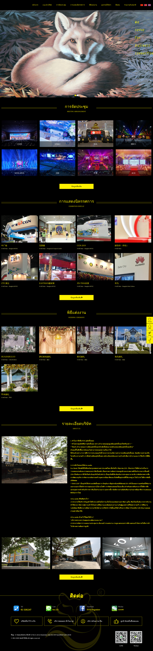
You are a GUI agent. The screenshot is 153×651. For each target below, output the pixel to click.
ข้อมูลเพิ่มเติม (76, 186)
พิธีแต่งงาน (93, 5)
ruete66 (121, 608)
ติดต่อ (118, 5)
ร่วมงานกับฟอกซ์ (130, 5)
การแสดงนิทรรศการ (77, 5)
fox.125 (55, 608)
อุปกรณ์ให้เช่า (106, 5)
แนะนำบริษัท (47, 5)
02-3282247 (26, 608)
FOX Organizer (93, 608)
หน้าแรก (35, 5)
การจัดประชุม (61, 5)
